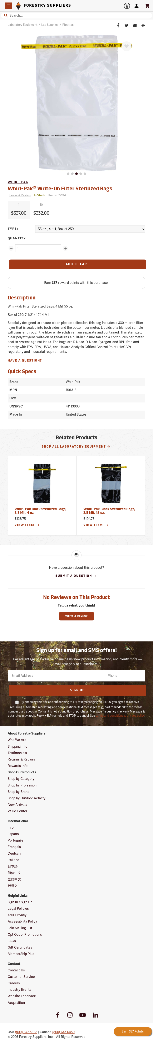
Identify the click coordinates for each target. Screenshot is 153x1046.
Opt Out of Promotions (25, 935)
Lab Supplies (49, 25)
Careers (14, 983)
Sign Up (77, 690)
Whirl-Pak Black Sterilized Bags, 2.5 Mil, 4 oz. (40, 511)
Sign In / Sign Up (20, 902)
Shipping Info (17, 747)
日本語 (13, 866)
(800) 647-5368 (26, 1032)
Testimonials (17, 753)
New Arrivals (17, 805)
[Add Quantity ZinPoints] (65, 248)
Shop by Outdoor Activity (26, 798)
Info (11, 828)
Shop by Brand (18, 792)
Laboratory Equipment (22, 25)
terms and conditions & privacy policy (120, 715)
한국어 (13, 886)
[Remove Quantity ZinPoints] (11, 248)
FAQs (12, 941)
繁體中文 (14, 879)
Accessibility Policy (22, 921)
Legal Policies (18, 909)
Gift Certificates (20, 947)
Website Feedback (22, 996)
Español (14, 834)
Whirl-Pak (18, 182)
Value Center (17, 811)
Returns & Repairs (21, 759)
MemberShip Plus (21, 954)
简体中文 (14, 873)
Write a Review (76, 616)
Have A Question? (25, 360)
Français (14, 847)
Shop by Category (21, 779)
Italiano (13, 860)
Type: (13, 229)
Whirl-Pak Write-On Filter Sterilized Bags (60, 189)
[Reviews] (19, 195)
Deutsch (14, 854)
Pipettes (68, 25)
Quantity (17, 238)
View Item (27, 525)
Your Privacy (17, 915)
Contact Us (16, 970)
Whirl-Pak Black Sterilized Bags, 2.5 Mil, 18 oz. (109, 511)
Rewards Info (18, 766)
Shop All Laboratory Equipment (76, 447)
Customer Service (21, 977)
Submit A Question (76, 576)
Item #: (57, 195)
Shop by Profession (22, 785)
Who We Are (17, 740)
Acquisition (16, 1003)
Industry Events (19, 990)
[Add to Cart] (78, 264)
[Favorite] (127, 46)
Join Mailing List (20, 928)
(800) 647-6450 (63, 1032)
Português (15, 840)
